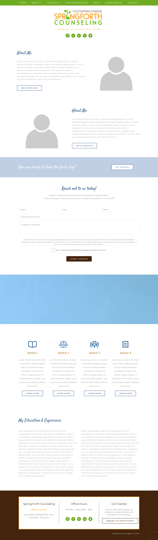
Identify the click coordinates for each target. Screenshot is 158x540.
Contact (133, 3)
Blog (97, 3)
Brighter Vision (132, 533)
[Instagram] (79, 36)
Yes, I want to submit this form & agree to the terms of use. (81, 250)
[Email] (68, 36)
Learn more (32, 393)
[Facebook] (73, 36)
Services (53, 3)
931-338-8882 (95, 29)
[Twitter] (90, 36)
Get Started (122, 167)
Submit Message (79, 259)
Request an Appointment (120, 521)
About (36, 3)
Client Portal (113, 3)
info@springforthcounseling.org (72, 29)
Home (23, 3)
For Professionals (76, 3)
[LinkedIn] (85, 36)
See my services (29, 88)
